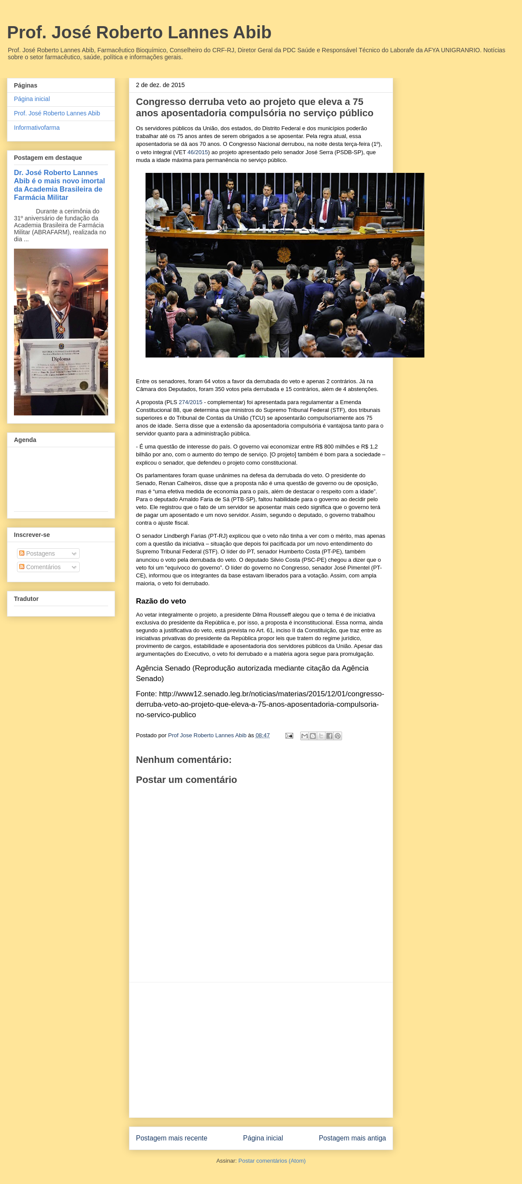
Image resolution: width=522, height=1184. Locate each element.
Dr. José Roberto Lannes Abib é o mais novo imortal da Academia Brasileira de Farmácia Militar (59, 185)
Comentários (40, 566)
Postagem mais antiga (352, 1138)
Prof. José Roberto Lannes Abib (139, 32)
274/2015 (190, 402)
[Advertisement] (261, 1050)
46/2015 (197, 152)
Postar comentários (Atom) (272, 1160)
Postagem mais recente (171, 1138)
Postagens (37, 553)
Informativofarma (37, 127)
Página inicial (263, 1138)
